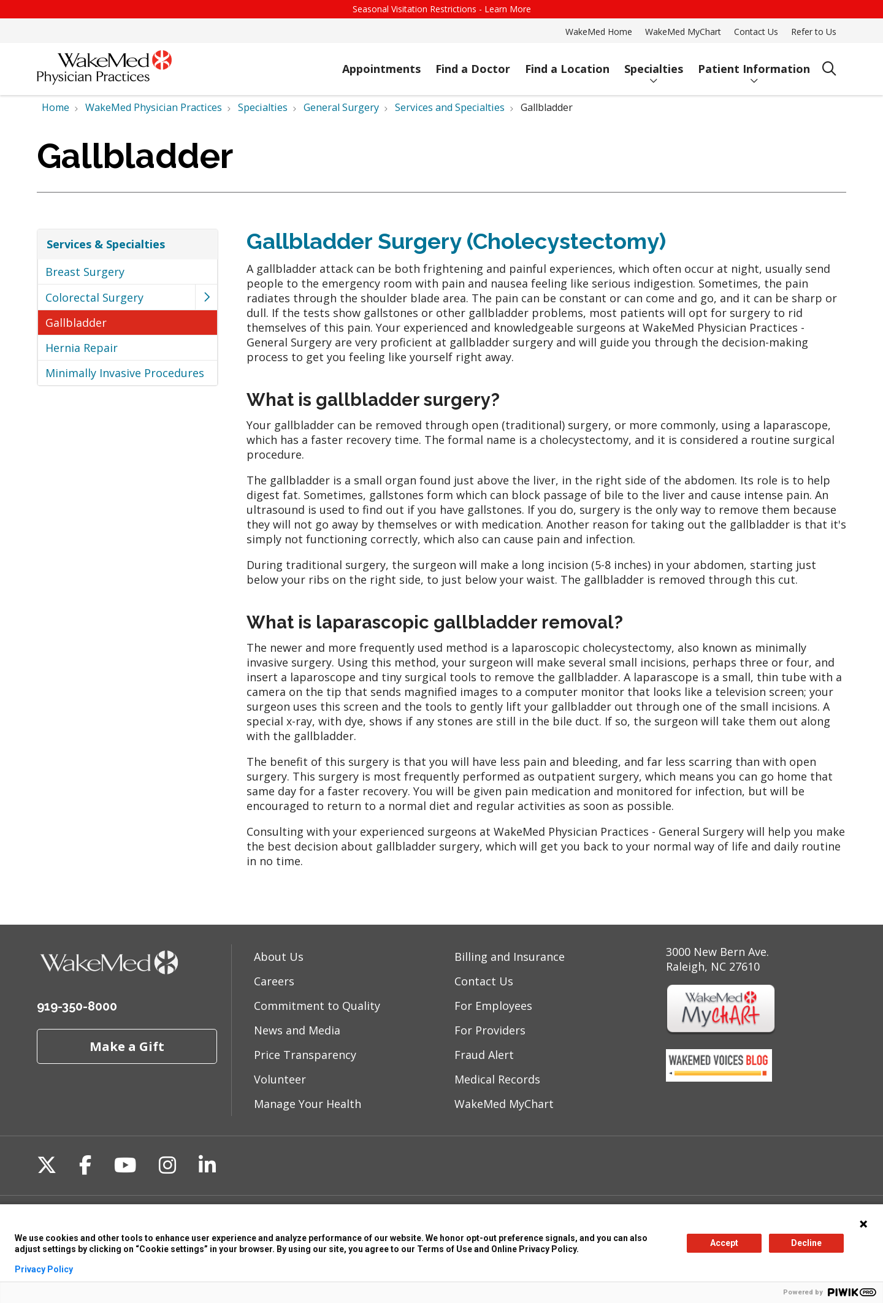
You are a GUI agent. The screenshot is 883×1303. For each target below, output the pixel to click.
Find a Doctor (473, 63)
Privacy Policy (44, 1269)
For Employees (493, 1005)
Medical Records (497, 1079)
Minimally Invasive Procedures (124, 372)
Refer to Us (813, 31)
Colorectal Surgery (94, 297)
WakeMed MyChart (683, 31)
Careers (274, 981)
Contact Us (756, 31)
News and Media (297, 1030)
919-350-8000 (77, 1006)
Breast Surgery (84, 271)
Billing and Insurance (509, 956)
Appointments (381, 63)
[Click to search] (829, 69)
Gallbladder (76, 322)
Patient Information (753, 63)
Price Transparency (305, 1054)
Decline (806, 1243)
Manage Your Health (307, 1103)
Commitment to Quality (317, 1005)
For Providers (490, 1030)
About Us (279, 956)
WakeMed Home (598, 31)
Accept (724, 1243)
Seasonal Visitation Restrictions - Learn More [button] (442, 9)
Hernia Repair (81, 347)
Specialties (653, 63)
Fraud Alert (484, 1054)
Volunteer (280, 1079)
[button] (206, 297)
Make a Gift (127, 1046)
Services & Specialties (106, 244)
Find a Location (567, 63)
